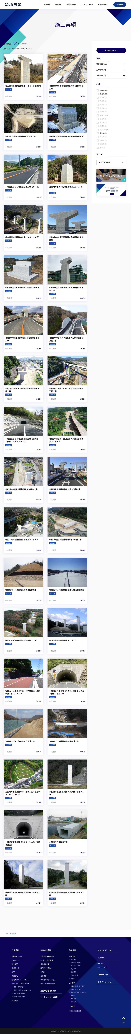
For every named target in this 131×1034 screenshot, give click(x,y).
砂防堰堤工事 (44, 964)
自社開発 (72, 1006)
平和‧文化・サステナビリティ (22, 984)
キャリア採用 (102, 967)
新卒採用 (101, 964)
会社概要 (15, 964)
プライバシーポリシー (106, 982)
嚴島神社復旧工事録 (48, 991)
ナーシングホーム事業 (49, 997)
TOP (6, 934)
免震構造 (43, 976)
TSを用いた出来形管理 (47, 980)
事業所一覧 (15, 968)
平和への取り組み (19, 987)
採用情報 (120, 4)
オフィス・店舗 (76, 966)
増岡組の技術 (71, 4)
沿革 (13, 972)
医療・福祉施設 (76, 962)
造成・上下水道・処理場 (78, 992)
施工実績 (58, 4)
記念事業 (15, 1000)
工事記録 (73, 1002)
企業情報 (47, 4)
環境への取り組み (19, 993)
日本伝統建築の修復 (47, 956)
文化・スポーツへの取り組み (22, 990)
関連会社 (15, 976)
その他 (73, 978)
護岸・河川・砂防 (76, 989)
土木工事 (72, 983)
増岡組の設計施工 (75, 1011)
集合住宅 (73, 969)
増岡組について (17, 956)
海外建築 (73, 972)
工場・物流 (74, 975)
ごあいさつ (15, 960)
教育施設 (73, 959)
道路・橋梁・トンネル (78, 986)
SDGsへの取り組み (20, 996)
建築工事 (72, 956)
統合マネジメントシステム (21, 980)
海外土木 (73, 999)
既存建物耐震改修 (46, 968)
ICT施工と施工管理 (46, 960)
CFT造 (42, 972)
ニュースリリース (87, 4)
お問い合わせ (102, 4)
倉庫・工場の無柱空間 (47, 984)
